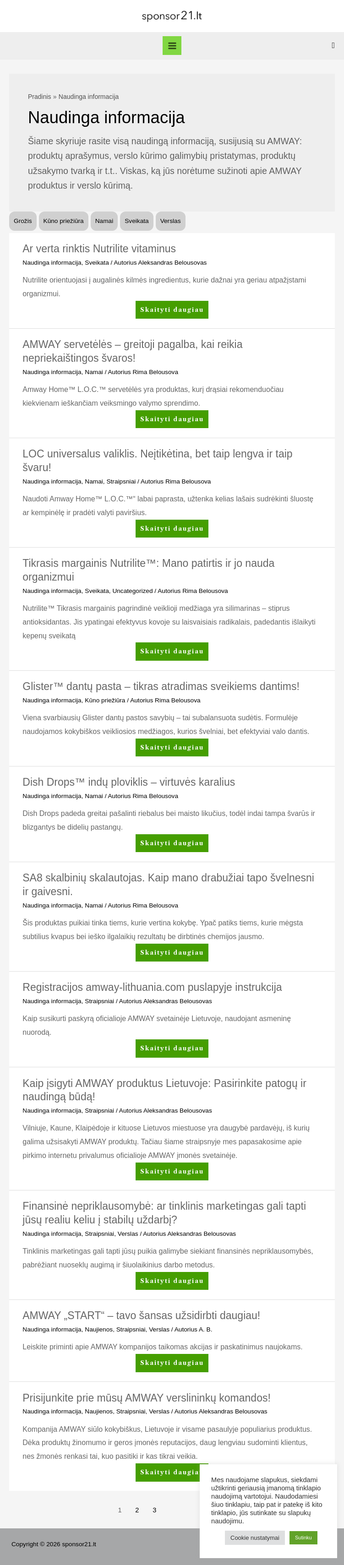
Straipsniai (121, 481)
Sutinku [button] (303, 1537)
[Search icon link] (333, 45)
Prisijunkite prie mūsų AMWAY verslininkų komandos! (146, 1398)
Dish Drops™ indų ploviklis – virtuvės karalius (128, 782)
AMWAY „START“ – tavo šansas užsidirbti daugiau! (141, 1315)
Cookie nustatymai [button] (254, 1537)
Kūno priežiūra (64, 220)
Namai (104, 220)
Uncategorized (132, 590)
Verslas (170, 220)
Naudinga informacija (51, 262)
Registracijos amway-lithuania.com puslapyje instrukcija (152, 987)
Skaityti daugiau (172, 311)
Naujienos (99, 1329)
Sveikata (136, 220)
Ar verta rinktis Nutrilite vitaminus (99, 249)
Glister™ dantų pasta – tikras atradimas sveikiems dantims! (161, 686)
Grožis (23, 220)
